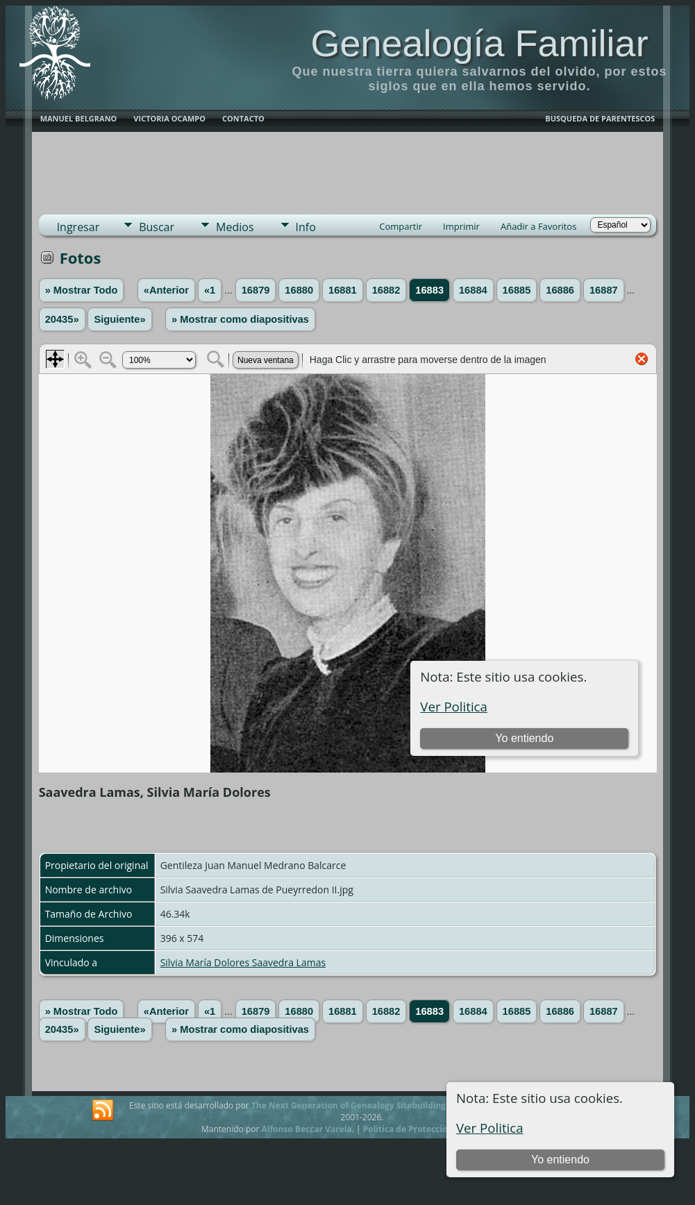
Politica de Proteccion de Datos (427, 1129)
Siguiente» (119, 319)
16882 (386, 290)
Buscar (156, 227)
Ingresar (78, 227)
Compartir (400, 226)
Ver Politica (490, 1127)
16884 (473, 290)
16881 (342, 290)
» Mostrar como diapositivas (240, 319)
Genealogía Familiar (479, 43)
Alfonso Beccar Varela (306, 1129)
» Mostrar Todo (81, 290)
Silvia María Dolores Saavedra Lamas (243, 962)
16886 (560, 290)
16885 (517, 290)
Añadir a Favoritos (538, 226)
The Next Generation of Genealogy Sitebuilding (348, 1105)
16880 (299, 290)
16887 (603, 290)
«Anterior (166, 290)
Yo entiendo (560, 1159)
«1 (209, 290)
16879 (256, 290)
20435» (62, 319)
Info (306, 227)
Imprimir (461, 226)
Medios (234, 227)
